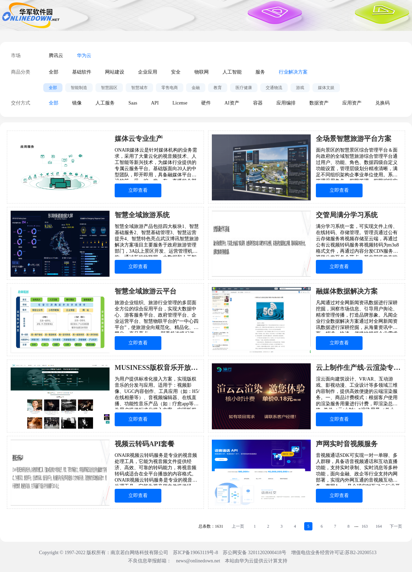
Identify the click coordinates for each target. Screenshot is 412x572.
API (155, 103)
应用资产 (352, 103)
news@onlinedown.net (198, 560)
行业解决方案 (293, 72)
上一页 (238, 526)
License (179, 103)
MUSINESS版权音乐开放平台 (157, 367)
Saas (132, 103)
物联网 (201, 72)
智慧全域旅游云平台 (145, 291)
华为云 (84, 55)
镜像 (77, 103)
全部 (53, 72)
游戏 (300, 87)
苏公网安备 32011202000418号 (255, 552)
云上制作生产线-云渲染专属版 (358, 367)
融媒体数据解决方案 (347, 291)
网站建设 (114, 72)
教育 (218, 87)
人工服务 (105, 103)
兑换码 (382, 103)
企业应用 (147, 72)
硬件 (206, 103)
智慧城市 (139, 87)
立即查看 (138, 190)
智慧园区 (109, 87)
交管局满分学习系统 (347, 215)
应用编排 (286, 103)
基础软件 (81, 72)
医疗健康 (244, 87)
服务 (260, 72)
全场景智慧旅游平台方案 (353, 138)
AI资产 (232, 103)
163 (365, 526)
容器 (258, 103)
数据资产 (319, 103)
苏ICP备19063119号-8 (195, 552)
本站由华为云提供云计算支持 (256, 560)
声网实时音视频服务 (347, 444)
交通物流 (274, 87)
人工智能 (232, 72)
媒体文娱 (326, 87)
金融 (196, 87)
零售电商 (169, 87)
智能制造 (79, 87)
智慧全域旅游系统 (142, 215)
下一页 (396, 526)
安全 (176, 72)
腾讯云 (56, 55)
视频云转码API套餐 (144, 444)
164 (379, 526)
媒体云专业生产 (139, 138)
